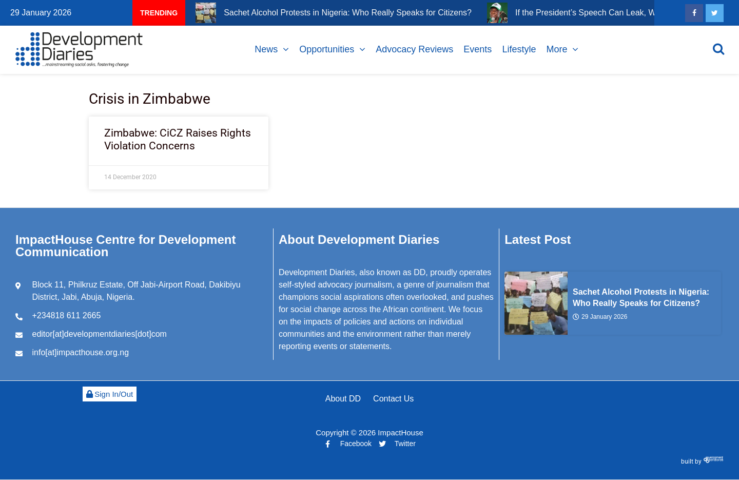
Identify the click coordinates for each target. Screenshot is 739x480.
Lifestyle (519, 49)
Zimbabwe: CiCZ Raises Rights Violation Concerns (177, 139)
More (556, 49)
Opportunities (326, 49)
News (266, 49)
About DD (343, 398)
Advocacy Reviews (414, 49)
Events (477, 49)
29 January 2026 (600, 316)
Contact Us (393, 398)
